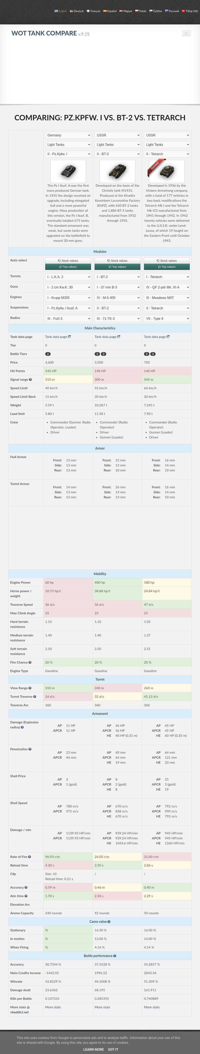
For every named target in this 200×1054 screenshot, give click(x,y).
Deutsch (77, 11)
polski (140, 11)
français (93, 11)
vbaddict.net (19, 1012)
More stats (53, 1007)
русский (172, 11)
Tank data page (58, 337)
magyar (125, 11)
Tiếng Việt (190, 11)
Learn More (93, 1049)
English (61, 11)
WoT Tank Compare (50, 33)
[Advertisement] (100, 72)
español (109, 11)
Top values (68, 266)
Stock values (68, 260)
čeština (155, 11)
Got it (113, 1049)
